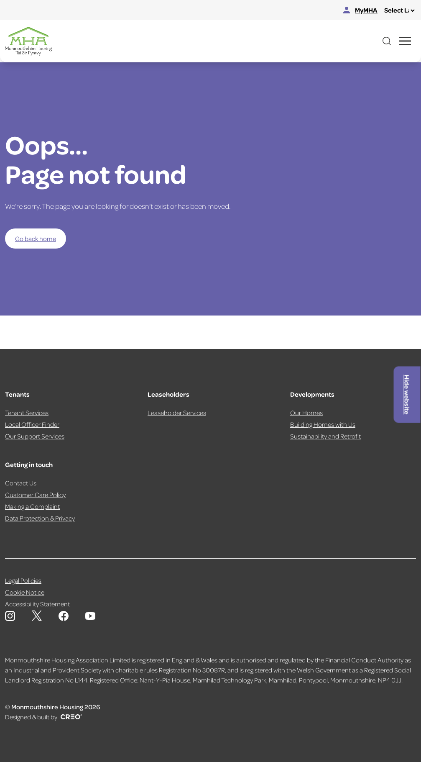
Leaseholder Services (177, 412)
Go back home (35, 238)
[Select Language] (399, 10)
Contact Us (20, 483)
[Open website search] (387, 41)
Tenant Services (26, 412)
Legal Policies (23, 580)
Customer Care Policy (35, 494)
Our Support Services (34, 436)
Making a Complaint (32, 506)
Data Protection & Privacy (40, 518)
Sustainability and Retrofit (325, 436)
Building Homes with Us (322, 424)
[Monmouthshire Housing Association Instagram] (10, 616)
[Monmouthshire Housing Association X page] (37, 616)
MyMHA (360, 10)
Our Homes (306, 412)
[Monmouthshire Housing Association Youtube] (90, 616)
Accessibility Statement (37, 604)
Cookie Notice (24, 592)
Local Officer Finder (32, 424)
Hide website (407, 394)
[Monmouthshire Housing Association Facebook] (64, 616)
